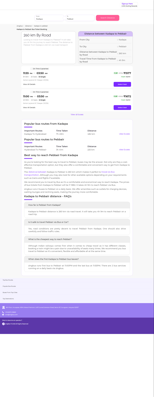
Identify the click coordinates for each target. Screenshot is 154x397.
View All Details (30, 84)
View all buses (77, 115)
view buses (124, 134)
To (67, 16)
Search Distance (108, 18)
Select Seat (122, 84)
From (37, 16)
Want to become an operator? (92, 392)
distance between (37, 172)
